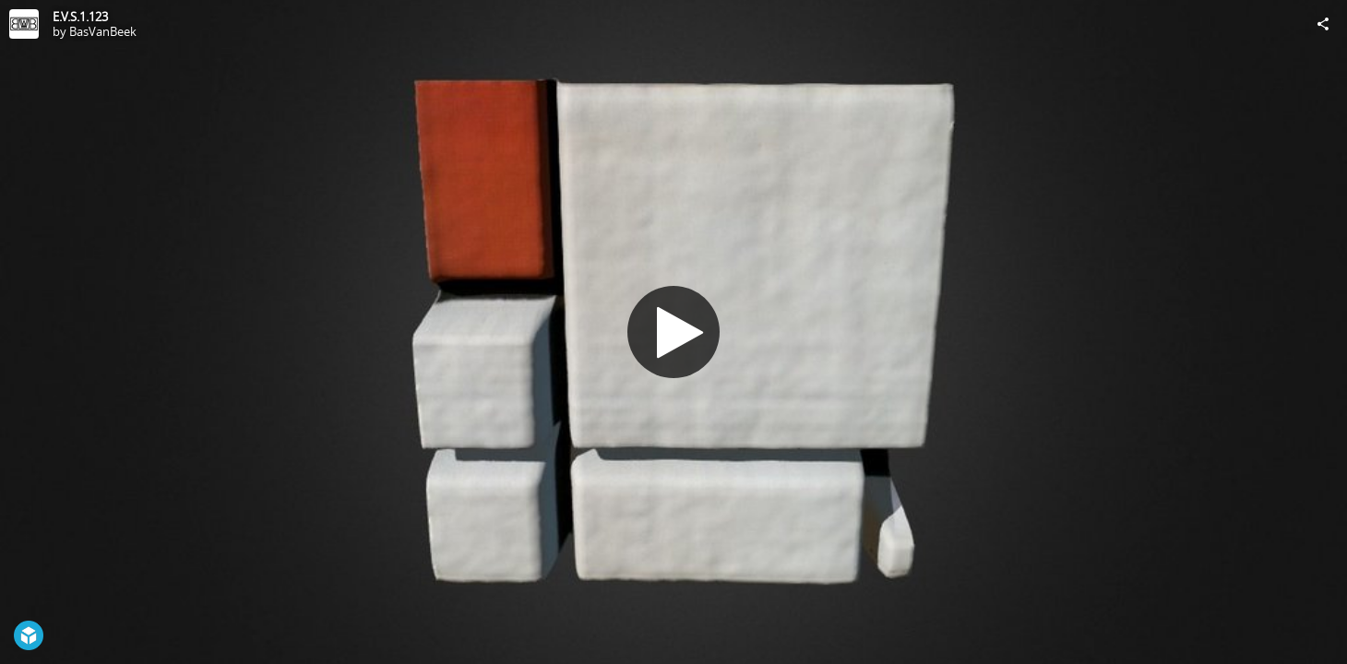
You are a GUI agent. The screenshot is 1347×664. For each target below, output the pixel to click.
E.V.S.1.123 (80, 16)
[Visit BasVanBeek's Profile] (24, 24)
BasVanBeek (103, 31)
